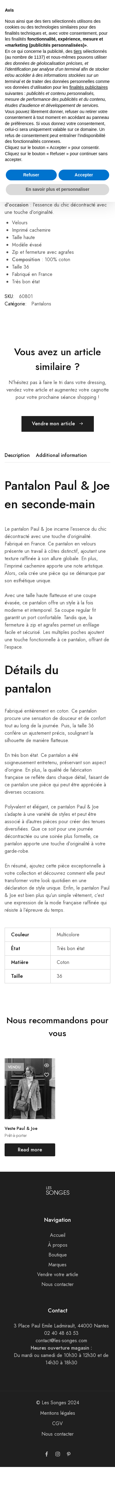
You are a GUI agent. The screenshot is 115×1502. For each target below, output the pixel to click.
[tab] (19, 490)
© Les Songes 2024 (57, 1437)
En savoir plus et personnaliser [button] (58, 189)
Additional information (61, 490)
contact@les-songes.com (61, 1375)
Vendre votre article (57, 1309)
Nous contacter (57, 1319)
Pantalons (41, 338)
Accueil (57, 1270)
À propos (57, 1280)
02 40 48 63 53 (61, 1368)
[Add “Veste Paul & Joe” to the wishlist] (47, 1110)
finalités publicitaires (88, 87)
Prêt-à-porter (16, 1171)
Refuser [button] (31, 174)
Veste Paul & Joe (21, 1164)
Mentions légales (57, 1448)
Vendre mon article (57, 459)
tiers (78, 51)
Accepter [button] (84, 174)
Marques (57, 1299)
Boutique (57, 1289)
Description (17, 490)
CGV (57, 1458)
